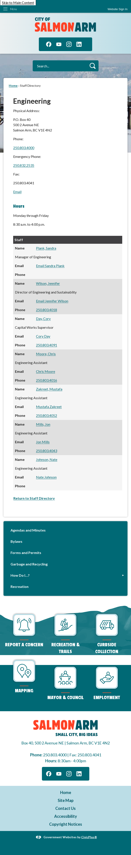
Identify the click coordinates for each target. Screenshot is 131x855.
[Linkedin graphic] (79, 44)
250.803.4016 (46, 380)
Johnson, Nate (46, 459)
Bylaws (16, 541)
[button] (92, 66)
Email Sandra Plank (50, 266)
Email (17, 192)
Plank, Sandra (46, 248)
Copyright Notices (65, 824)
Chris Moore (45, 371)
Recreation (20, 586)
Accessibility (65, 816)
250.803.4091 (46, 345)
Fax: (16, 174)
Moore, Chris (46, 354)
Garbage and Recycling (29, 564)
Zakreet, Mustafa (49, 389)
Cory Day (43, 336)
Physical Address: (26, 111)
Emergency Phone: (27, 156)
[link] (117, 9)
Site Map (66, 800)
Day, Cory (43, 318)
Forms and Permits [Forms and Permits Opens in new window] (26, 552)
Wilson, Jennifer (48, 283)
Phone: (18, 139)
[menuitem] (65, 530)
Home (13, 85)
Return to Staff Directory (34, 498)
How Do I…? (20, 575)
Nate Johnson (46, 477)
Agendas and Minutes (28, 530)
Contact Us (65, 808)
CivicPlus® (89, 837)
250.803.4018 (46, 310)
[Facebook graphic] (48, 44)
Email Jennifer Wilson (52, 301)
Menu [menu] (13, 9)
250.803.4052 (46, 415)
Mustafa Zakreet (49, 406)
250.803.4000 (23, 148)
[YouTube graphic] (59, 44)
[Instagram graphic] (69, 44)
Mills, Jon (43, 424)
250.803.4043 (46, 451)
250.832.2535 (23, 165)
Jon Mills (43, 442)
